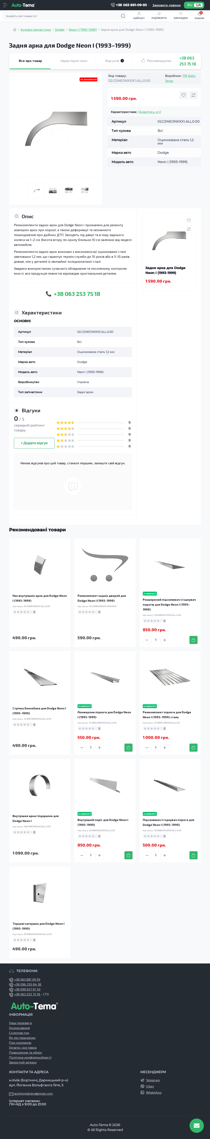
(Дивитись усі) (149, 112)
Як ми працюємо (22, 1038)
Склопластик (19, 1033)
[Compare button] (193, 95)
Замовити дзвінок (166, 5)
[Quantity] (156, 640)
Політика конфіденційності (30, 1057)
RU (189, 5)
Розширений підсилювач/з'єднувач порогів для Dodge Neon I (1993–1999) (169, 604)
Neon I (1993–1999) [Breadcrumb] (83, 29)
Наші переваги (20, 1023)
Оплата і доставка (23, 1047)
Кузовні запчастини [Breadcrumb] (36, 29)
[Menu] (5, 5)
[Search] (123, 16)
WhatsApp (154, 1092)
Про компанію (20, 1042)
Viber (150, 1086)
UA (198, 5)
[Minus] (147, 640)
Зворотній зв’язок (23, 1062)
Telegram (153, 1080)
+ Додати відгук (34, 443)
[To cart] (193, 640)
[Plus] (165, 640)
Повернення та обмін (25, 1052)
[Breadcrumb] (14, 29)
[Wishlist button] (183, 95)
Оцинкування (19, 1028)
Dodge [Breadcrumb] (60, 29)
